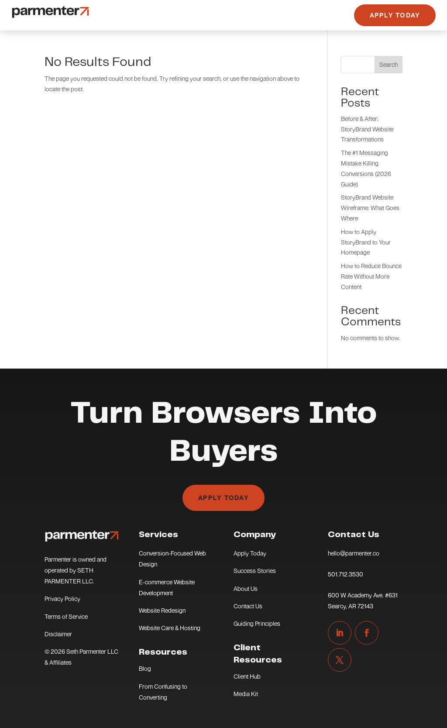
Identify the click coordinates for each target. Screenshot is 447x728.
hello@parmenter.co (353, 553)
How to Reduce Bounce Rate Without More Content (371, 276)
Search (388, 64)
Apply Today (395, 15)
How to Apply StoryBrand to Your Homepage (366, 242)
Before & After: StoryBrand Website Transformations (367, 129)
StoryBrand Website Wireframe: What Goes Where (370, 207)
